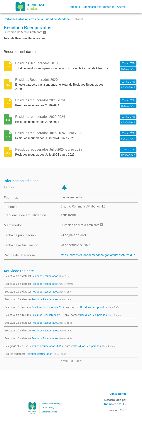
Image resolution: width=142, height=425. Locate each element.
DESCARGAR (128, 68)
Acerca (121, 7)
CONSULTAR (128, 63)
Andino (108, 404)
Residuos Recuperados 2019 (47, 307)
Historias (108, 7)
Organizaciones (91, 7)
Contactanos (117, 394)
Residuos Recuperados (45, 276)
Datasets (74, 7)
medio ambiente (71, 197)
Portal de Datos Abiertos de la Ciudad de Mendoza (37, 19)
